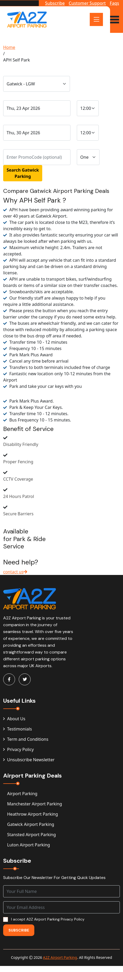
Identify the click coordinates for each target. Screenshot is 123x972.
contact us (15, 572)
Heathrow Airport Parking (32, 814)
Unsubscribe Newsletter (29, 760)
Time (83, 95)
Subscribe (55, 3)
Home (9, 47)
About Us (14, 719)
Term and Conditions (25, 739)
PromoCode (16, 144)
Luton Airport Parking (28, 845)
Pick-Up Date (17, 119)
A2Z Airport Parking (60, 957)
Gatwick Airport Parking (30, 824)
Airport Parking (22, 793)
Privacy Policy (18, 749)
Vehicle (85, 144)
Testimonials (17, 729)
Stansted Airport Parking (31, 834)
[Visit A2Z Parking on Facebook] (9, 679)
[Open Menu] (96, 19)
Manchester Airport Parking (34, 804)
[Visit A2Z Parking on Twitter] (25, 679)
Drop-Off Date (19, 95)
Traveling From (18, 70)
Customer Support (87, 3)
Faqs (114, 3)
